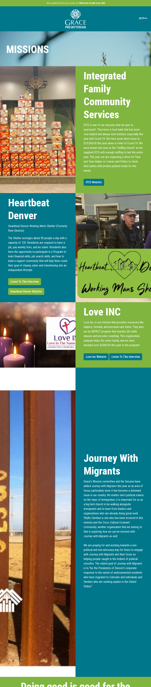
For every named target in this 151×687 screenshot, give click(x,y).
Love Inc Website (96, 356)
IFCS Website (94, 182)
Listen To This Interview (24, 281)
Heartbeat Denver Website (26, 291)
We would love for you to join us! (76, 3)
